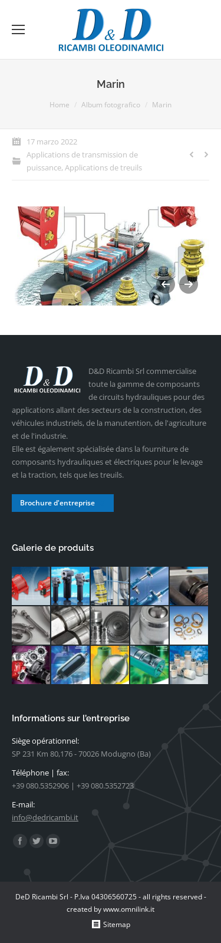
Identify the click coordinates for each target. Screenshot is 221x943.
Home (60, 105)
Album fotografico (110, 105)
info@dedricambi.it (45, 817)
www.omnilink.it (128, 909)
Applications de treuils (103, 167)
